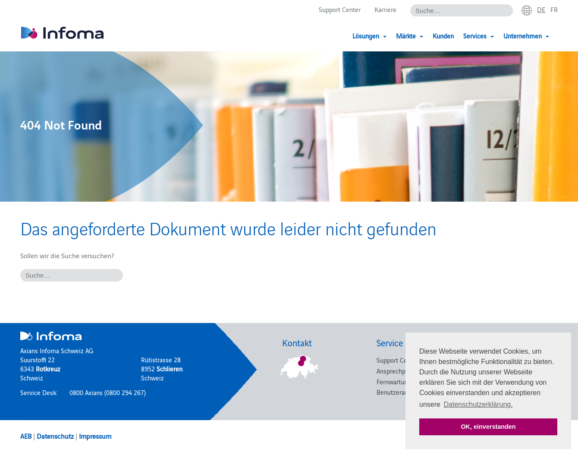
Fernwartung (394, 381)
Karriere (385, 9)
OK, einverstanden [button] (488, 426)
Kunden (443, 35)
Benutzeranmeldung (405, 391)
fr (554, 9)
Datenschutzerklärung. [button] (478, 404)
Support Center (340, 9)
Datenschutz (55, 435)
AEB (25, 435)
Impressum (95, 435)
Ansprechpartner (399, 370)
